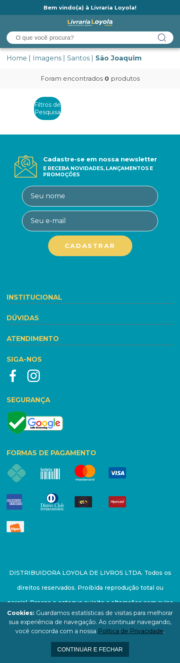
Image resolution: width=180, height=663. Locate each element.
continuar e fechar (90, 649)
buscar (162, 38)
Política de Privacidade (130, 631)
